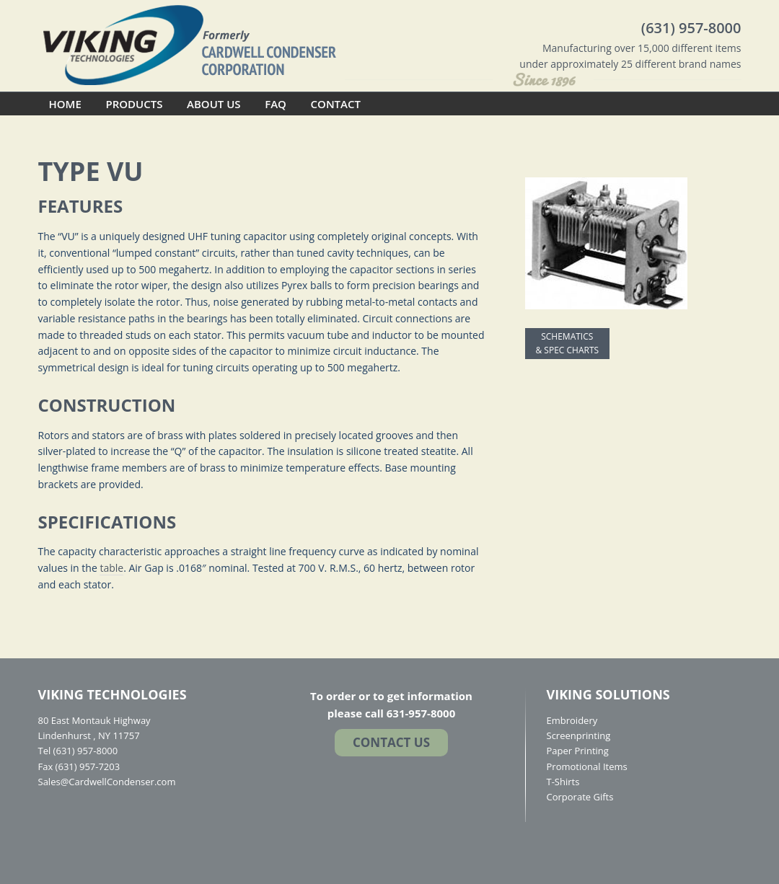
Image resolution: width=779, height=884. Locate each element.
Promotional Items (587, 766)
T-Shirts (563, 781)
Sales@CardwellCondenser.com (107, 781)
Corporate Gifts (580, 796)
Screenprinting (579, 735)
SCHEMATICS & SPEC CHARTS (567, 343)
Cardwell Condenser (189, 44)
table (111, 568)
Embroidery (572, 720)
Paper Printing (578, 750)
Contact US (391, 742)
